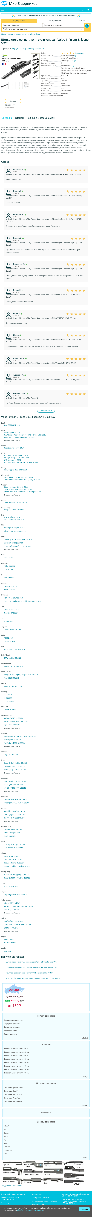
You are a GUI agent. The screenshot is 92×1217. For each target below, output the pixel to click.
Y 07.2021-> (8, 569)
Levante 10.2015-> (11, 710)
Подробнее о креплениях (43, 1174)
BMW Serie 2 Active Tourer (14, 435)
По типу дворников (46, 1016)
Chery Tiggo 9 (9, 470)
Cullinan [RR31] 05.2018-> (13, 829)
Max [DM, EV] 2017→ (20, 462)
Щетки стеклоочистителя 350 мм (16, 1049)
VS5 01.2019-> (9, 638)
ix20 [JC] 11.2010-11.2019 (13, 598)
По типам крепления (46, 1083)
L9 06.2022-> (9, 701)
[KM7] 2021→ (22, 502)
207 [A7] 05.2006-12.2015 (13, 785)
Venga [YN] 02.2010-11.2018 (14, 650)
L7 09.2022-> (9, 698)
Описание (6, 118)
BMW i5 (6, 432)
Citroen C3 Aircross (11, 489)
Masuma (7, 1147)
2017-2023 (16, 425)
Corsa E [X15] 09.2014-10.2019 (15, 763)
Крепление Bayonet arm (13, 1101)
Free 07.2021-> (9, 939)
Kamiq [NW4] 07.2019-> (13, 856)
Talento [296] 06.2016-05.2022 (15, 531)
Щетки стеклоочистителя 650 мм (16, 1069)
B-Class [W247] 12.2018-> (13, 718)
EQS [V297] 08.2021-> (12, 725)
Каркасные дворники (12, 1027)
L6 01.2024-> (9, 695)
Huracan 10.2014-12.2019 (13, 666)
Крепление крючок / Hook (13, 1087)
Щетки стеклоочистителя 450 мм (16, 1056)
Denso (6, 1133)
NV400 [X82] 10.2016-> (12, 740)
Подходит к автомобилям (40, 118)
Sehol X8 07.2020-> (11, 613)
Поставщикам (36, 1194)
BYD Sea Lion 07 (10, 460)
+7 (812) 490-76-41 (68, 1203)
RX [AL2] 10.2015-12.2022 (13, 686)
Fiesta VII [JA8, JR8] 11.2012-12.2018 (18, 546)
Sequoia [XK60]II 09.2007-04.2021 (16, 895)
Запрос (13, 101)
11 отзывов (79, 53)
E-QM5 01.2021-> (10, 586)
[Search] (87, 26)
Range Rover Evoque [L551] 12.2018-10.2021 (21, 675)
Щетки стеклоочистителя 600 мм (16, 1066)
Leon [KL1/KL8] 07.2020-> (13, 848)
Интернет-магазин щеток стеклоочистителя (10, 1198)
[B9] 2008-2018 (22, 487)
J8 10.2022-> (8, 621)
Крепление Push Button (13, 1094)
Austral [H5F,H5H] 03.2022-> (14, 811)
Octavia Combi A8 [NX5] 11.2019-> (17, 866)
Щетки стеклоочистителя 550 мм (16, 1062)
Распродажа (46, 1113)
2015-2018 (20, 520)
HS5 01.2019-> (9, 589)
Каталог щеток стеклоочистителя (13, 1203)
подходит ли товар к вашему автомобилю (28, 49)
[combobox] (22, 25)
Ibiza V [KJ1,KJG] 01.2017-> (14, 844)
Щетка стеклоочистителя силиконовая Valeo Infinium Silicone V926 (32, 962)
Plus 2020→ (33, 462)
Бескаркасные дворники (13, 1020)
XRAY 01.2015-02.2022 (12, 658)
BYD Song (7, 462)
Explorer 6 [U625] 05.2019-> (14, 543)
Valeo (6, 1143)
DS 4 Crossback (10, 520)
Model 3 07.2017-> (11, 886)
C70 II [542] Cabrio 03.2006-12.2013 (17, 925)
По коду (82, 20)
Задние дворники (10, 1034)
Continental (8, 1150)
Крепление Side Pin (11, 1091)
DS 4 (5, 517)
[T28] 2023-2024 (21, 470)
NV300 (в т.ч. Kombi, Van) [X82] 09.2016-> (19, 736)
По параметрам (55, 20)
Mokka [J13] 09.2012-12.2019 (15, 770)
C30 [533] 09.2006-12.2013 (14, 921)
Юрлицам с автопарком (40, 1198)
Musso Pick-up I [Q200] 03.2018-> (16, 875)
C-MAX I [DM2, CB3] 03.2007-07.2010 (18, 539)
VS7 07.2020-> (9, 641)
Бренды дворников (46, 1122)
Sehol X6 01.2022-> (11, 610)
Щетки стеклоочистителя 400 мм (16, 1052)
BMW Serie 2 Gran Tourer (13, 437)
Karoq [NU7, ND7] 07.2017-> (14, 859)
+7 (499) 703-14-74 (71, 1196)
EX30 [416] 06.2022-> (12, 928)
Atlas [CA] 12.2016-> (11, 910)
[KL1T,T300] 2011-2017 (24, 477)
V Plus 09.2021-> (10, 566)
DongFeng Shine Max (12, 510)
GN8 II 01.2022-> (10, 558)
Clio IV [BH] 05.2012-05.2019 (14, 818)
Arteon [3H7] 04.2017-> (12, 903)
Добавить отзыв (46, 411)
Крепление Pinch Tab (12, 1098)
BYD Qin (7, 458)
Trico (5, 1140)
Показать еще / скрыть (12, 440)
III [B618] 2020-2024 (34, 492)
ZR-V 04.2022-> (10, 578)
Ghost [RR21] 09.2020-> (13, 833)
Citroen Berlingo (10, 487)
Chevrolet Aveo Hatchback (13, 480)
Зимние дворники (10, 1030)
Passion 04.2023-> (11, 943)
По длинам (46, 1044)
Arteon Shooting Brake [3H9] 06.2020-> (18, 906)
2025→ (19, 460)
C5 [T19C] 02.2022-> (11, 755)
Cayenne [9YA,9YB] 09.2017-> (15, 799)
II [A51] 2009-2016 (19, 492)
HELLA (6, 1126)
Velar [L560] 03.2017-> (12, 678)
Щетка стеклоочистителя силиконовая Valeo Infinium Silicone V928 (32, 967)
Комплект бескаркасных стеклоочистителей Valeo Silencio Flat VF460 (33, 978)
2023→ (23, 510)
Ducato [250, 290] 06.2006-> (14, 528)
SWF (5, 1154)
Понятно (84, 1209)
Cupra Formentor (10, 502)
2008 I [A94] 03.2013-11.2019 (15, 781)
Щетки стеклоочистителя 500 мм (16, 1059)
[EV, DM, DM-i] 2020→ (19, 455)
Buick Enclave (9, 448)
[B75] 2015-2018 (14, 517)
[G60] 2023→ (15, 432)
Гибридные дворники (12, 1024)
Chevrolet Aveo (9, 477)
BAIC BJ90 (8, 425)
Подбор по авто (19, 20)
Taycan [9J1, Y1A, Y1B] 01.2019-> (16, 803)
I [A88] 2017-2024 (25, 489)
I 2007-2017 (19, 448)
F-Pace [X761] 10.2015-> (13, 630)
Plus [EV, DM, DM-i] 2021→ (21, 458)
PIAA (6, 1129)
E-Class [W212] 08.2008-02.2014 (16, 721)
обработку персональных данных (30, 1210)
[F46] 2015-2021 (29, 437)
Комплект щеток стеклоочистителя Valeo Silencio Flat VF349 (29, 973)
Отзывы (19, 118)
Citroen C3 (8, 492)
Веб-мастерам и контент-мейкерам (44, 1201)
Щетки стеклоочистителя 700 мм (16, 1073)
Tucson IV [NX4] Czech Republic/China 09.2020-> (22, 601)
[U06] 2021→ (42, 435)
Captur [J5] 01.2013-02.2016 (14, 815)
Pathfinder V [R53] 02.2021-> (14, 743)
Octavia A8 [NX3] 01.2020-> (14, 863)
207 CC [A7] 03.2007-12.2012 (15, 788)
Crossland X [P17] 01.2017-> (14, 766)
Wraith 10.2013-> (10, 836)
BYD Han (7, 455)
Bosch (6, 1136)
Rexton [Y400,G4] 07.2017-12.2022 (17, 878)
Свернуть (85, 1038)
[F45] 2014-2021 (30, 435)
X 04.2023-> (8, 951)
